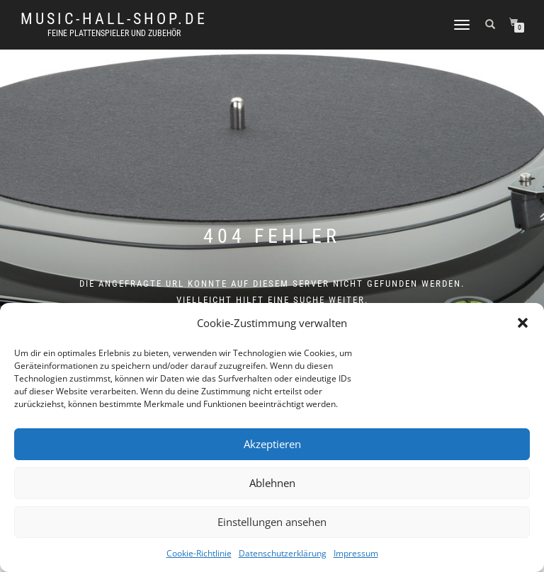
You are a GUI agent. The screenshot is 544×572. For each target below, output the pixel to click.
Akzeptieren (272, 444)
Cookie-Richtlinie (199, 553)
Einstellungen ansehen (272, 522)
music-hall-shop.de (114, 19)
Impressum (356, 553)
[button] (523, 323)
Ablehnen (272, 483)
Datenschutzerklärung (283, 553)
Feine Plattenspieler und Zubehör (114, 33)
